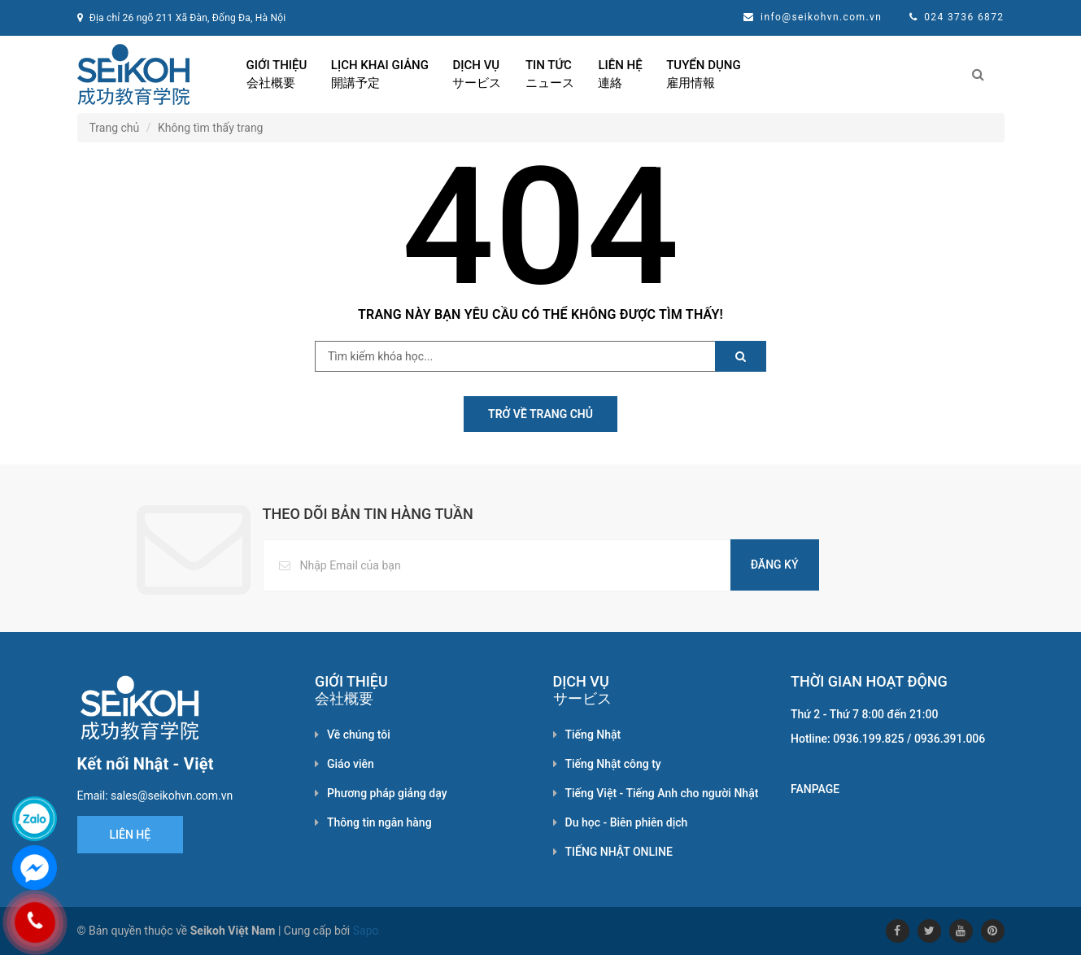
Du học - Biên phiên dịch (626, 822)
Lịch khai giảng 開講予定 (380, 73)
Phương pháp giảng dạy (387, 793)
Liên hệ (130, 834)
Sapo (366, 930)
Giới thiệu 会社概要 (276, 73)
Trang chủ (114, 127)
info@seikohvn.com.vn (821, 17)
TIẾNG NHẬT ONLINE (619, 851)
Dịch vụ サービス (476, 73)
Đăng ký (775, 564)
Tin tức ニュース (549, 73)
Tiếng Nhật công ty (613, 763)
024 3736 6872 (964, 17)
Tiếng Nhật (593, 734)
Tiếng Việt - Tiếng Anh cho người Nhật (662, 793)
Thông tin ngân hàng (379, 822)
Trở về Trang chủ (540, 414)
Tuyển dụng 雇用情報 (703, 73)
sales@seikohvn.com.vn (172, 795)
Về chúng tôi (358, 734)
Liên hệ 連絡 (620, 73)
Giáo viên (350, 763)
